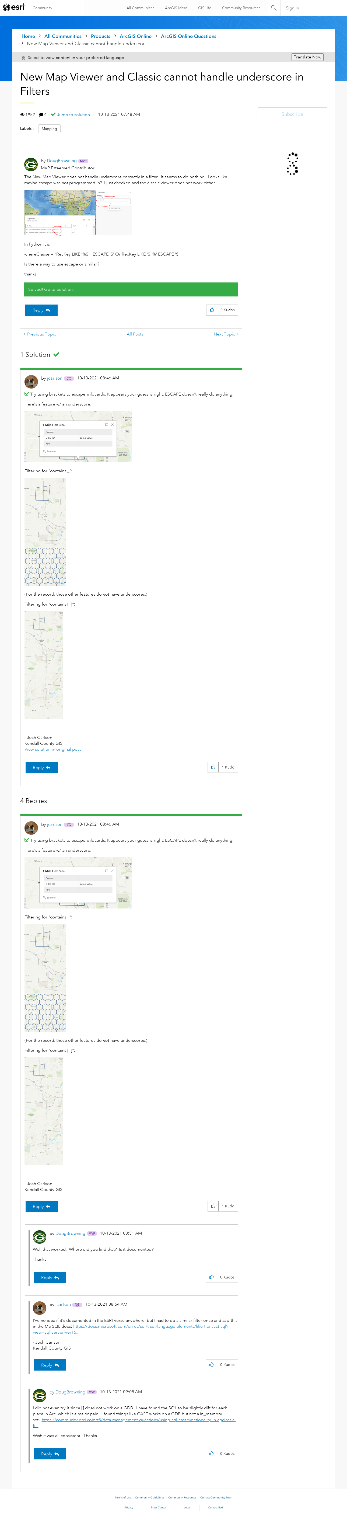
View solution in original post (52, 749)
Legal (187, 1507)
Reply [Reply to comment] (38, 767)
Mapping (49, 128)
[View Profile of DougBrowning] (62, 160)
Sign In (292, 8)
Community (42, 7)
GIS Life (204, 7)
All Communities (140, 7)
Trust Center (158, 1507)
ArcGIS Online (136, 36)
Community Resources (241, 7)
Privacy (128, 1507)
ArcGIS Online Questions (188, 36)
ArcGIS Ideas (175, 7)
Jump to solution (73, 114)
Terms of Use (123, 1497)
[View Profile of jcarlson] (54, 378)
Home (28, 36)
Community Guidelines (149, 1497)
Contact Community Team (216, 1497)
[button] (78, 213)
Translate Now (307, 57)
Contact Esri (215, 1507)
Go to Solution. (59, 289)
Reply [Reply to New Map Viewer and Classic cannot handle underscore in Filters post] (38, 310)
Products (100, 36)
